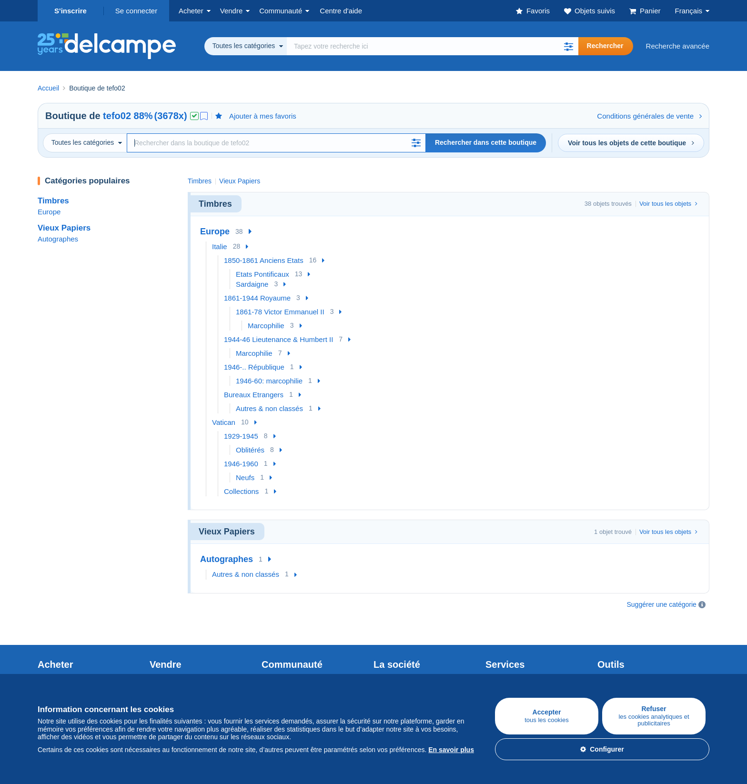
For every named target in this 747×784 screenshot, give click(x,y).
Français (688, 11)
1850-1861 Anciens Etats (263, 260)
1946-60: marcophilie (269, 381)
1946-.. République (254, 367)
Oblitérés (250, 450)
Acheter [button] (191, 11)
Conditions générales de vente (649, 116)
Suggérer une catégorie (662, 604)
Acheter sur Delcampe (73, 656)
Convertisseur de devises (637, 656)
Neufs (245, 477)
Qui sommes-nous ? (405, 656)
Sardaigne (252, 284)
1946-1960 (241, 464)
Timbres (53, 200)
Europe (49, 212)
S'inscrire (70, 11)
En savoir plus (451, 750)
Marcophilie (266, 326)
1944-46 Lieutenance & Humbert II (278, 339)
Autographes (58, 239)
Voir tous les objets (668, 203)
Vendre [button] (231, 11)
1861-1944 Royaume (257, 298)
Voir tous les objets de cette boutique (631, 143)
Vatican (223, 422)
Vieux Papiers (64, 227)
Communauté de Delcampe (305, 656)
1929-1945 (241, 436)
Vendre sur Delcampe (184, 656)
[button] (568, 46)
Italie (219, 246)
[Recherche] (276, 142)
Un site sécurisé (510, 656)
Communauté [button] (280, 11)
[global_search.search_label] (432, 46)
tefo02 (117, 116)
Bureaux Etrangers (253, 395)
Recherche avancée (677, 46)
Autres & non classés (269, 408)
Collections (241, 491)
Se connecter (136, 11)
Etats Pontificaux (262, 274)
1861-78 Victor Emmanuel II (280, 312)
